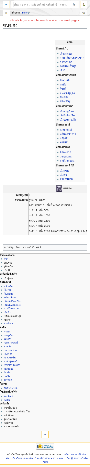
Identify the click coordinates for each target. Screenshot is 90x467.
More (24, 12)
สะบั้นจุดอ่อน (67, 160)
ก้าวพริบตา (66, 62)
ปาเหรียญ (65, 101)
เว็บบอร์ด (8, 294)
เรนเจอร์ (8, 354)
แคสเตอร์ (8, 369)
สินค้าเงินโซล (11, 388)
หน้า (6, 259)
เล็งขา (63, 175)
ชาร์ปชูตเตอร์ (10, 361)
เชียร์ (62, 70)
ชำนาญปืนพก (67, 111)
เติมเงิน (7, 312)
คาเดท (7, 331)
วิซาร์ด (7, 372)
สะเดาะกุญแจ (67, 93)
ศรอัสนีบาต (66, 179)
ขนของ (64, 97)
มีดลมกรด (65, 152)
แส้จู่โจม (64, 138)
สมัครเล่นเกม (10, 297)
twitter (7, 400)
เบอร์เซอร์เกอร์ (11, 350)
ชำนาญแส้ (66, 129)
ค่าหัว (63, 84)
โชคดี (63, 88)
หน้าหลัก (8, 286)
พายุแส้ (64, 142)
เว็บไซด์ (7, 290)
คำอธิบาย (8, 323)
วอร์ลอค (8, 380)
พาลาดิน (8, 346)
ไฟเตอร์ (7, 339)
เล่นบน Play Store (13, 301)
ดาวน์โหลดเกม (11, 308)
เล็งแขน (64, 171)
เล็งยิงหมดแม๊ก (68, 119)
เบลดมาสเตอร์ (11, 342)
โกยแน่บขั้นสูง (68, 66)
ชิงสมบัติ (64, 80)
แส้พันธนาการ (68, 133)
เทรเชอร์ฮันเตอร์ (12, 365)
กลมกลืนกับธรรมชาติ (72, 57)
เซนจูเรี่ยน (9, 335)
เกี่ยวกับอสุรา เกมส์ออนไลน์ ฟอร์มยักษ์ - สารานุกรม (38, 458)
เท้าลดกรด (66, 53)
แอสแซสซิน (10, 357)
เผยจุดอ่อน (66, 156)
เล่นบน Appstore (12, 305)
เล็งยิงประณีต (67, 115)
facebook (8, 396)
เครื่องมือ (83, 13)
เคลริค (7, 376)
